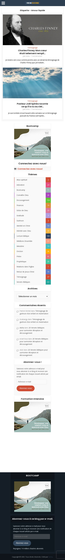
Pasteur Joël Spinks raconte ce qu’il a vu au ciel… (32, 105)
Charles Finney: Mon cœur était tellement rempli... (32, 52)
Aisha (28, 56)
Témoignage (32, 48)
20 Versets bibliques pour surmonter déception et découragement (32, 330)
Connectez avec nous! (32, 163)
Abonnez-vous (25, 388)
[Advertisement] (32, 452)
